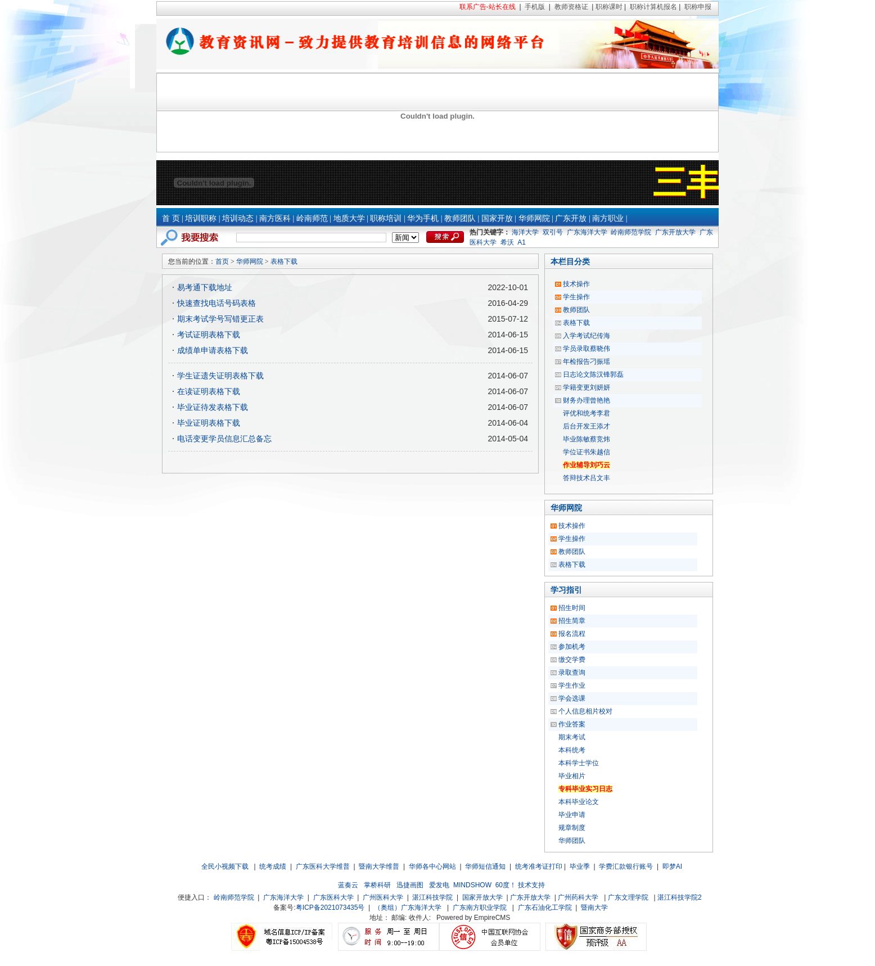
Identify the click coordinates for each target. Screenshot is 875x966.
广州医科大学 (383, 897)
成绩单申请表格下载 (212, 350)
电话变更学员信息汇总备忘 (224, 438)
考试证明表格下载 (208, 334)
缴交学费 (571, 659)
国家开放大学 (482, 897)
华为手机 (423, 218)
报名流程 (571, 634)
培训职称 (201, 218)
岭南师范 (312, 218)
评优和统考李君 (586, 413)
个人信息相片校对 (585, 711)
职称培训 (386, 218)
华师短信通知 (485, 866)
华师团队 (571, 841)
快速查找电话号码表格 (216, 303)
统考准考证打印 (538, 866)
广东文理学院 (628, 897)
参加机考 (571, 647)
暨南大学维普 (379, 866)
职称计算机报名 (653, 7)
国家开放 (497, 218)
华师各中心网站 (432, 866)
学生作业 (571, 685)
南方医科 (275, 218)
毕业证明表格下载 (208, 422)
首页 (222, 261)
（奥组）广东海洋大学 (407, 907)
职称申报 (697, 7)
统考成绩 (272, 866)
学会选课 (571, 698)
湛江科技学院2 (679, 897)
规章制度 (571, 828)
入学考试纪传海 (586, 336)
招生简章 (571, 621)
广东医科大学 (333, 897)
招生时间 (571, 608)
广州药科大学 (578, 897)
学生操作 (576, 297)
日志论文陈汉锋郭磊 (593, 374)
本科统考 (571, 750)
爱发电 (439, 885)
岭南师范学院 (631, 232)
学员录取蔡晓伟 (586, 349)
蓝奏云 (348, 885)
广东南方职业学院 (480, 907)
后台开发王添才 (586, 426)
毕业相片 (571, 776)
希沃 (507, 242)
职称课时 (609, 7)
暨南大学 (594, 907)
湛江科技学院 (432, 897)
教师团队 (460, 218)
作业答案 (571, 724)
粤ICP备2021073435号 (330, 907)
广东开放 (571, 218)
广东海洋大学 (587, 232)
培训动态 (238, 218)
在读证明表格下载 (208, 391)
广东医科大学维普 (323, 866)
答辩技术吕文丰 (586, 478)
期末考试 (571, 737)
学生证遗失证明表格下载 (220, 375)
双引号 (553, 232)
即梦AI (672, 866)
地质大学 (349, 218)
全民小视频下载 (225, 866)
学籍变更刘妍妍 (586, 387)
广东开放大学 (675, 232)
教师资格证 (571, 7)
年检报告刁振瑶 (586, 361)
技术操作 (576, 284)
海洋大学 (525, 232)
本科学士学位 (578, 763)
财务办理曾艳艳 (586, 400)
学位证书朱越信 (586, 452)
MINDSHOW (472, 885)
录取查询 (571, 672)
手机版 (535, 7)
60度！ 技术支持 (520, 885)
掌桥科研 (377, 885)
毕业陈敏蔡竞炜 (586, 439)
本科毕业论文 (578, 802)
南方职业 (608, 218)
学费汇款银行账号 (626, 866)
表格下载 (283, 261)
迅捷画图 (409, 885)
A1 (521, 242)
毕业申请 (571, 815)
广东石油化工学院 (545, 907)
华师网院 (534, 218)
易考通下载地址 (204, 287)
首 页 (171, 218)
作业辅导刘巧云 (586, 465)
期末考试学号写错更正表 (220, 318)
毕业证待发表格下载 (212, 407)
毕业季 (580, 866)
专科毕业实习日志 (585, 789)
